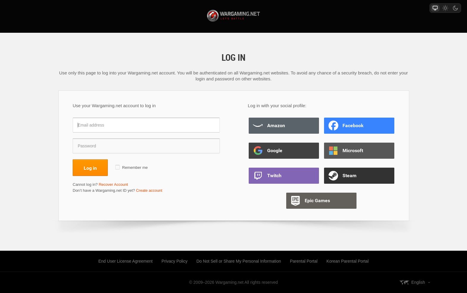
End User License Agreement (125, 261)
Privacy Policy (174, 261)
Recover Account (113, 184)
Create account (149, 190)
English (418, 282)
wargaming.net (233, 16)
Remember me (135, 167)
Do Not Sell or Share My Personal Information (238, 261)
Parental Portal (304, 261)
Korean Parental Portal (347, 261)
